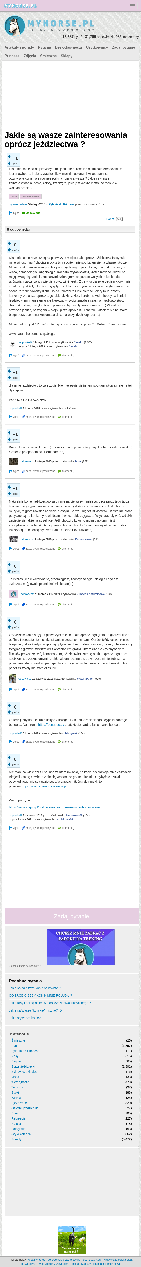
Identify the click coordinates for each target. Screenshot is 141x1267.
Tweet (110, 219)
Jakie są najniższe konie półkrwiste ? (35, 988)
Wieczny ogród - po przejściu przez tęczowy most (57, 1259)
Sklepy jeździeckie (24, 1071)
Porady (16, 1139)
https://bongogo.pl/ (51, 724)
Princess (12, 56)
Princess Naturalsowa (90, 594)
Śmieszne (48, 56)
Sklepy (67, 56)
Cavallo (78, 342)
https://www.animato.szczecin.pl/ (44, 786)
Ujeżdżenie (19, 1103)
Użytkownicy (97, 47)
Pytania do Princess (61, 204)
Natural (16, 1123)
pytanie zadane (18, 204)
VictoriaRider (85, 678)
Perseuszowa (83, 539)
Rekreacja (18, 1118)
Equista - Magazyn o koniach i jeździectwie (95, 1263)
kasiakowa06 (74, 815)
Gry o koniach (21, 1134)
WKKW (16, 1097)
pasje (14, 196)
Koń (14, 1045)
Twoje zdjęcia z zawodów (52, 1263)
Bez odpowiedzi (68, 47)
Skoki (15, 1092)
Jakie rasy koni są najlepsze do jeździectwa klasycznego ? (50, 1003)
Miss (78, 461)
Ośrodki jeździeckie (25, 1108)
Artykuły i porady (19, 47)
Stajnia (16, 1061)
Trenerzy (17, 1087)
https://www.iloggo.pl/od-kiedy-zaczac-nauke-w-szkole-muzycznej (54, 807)
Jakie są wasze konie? (25, 1018)
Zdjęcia (30, 56)
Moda (15, 1077)
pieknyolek (70, 733)
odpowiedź (25, 342)
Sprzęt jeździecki (23, 1066)
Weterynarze (20, 1082)
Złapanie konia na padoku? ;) (25, 965)
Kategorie (19, 1034)
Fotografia (18, 1129)
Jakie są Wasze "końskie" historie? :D (35, 1010)
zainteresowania (30, 196)
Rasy (14, 1056)
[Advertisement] (70, 94)
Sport (15, 1113)
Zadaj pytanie (123, 47)
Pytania (44, 47)
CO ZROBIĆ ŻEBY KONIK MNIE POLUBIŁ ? (40, 995)
